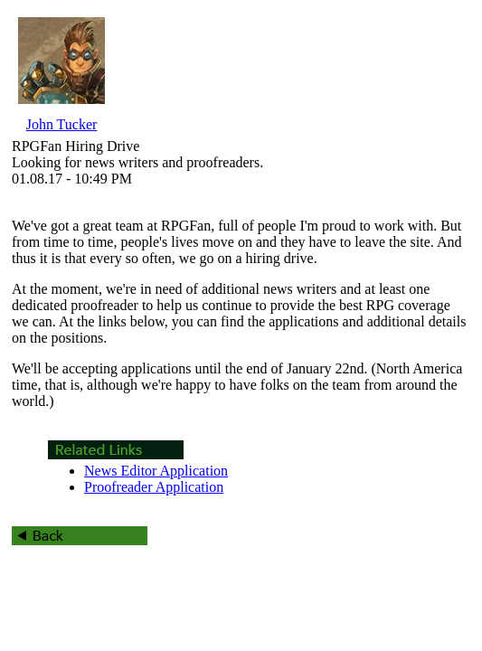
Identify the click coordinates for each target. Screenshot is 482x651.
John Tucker (62, 124)
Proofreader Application (153, 487)
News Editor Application (156, 470)
